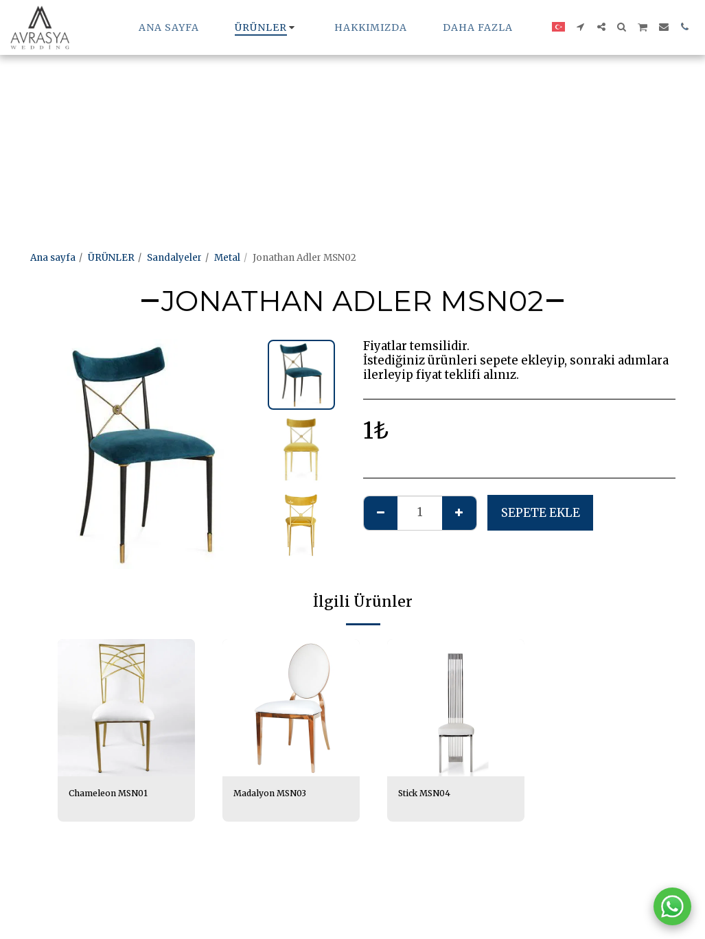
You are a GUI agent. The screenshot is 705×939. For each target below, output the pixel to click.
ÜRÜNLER (111, 258)
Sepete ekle (540, 512)
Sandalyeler (174, 258)
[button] (580, 27)
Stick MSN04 (427, 794)
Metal (227, 258)
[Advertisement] (346, 96)
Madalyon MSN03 (274, 794)
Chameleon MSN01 (113, 794)
